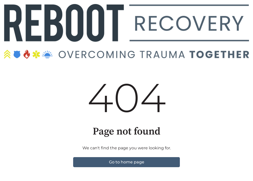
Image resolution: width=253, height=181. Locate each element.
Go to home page (126, 162)
